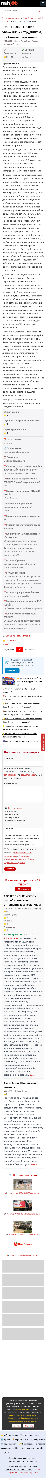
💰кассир (8, 56)
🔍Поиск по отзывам (29, 1435)
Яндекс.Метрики (22, 1409)
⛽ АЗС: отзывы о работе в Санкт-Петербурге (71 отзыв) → (22, 698)
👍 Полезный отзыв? (9, 642)
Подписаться (12, 671)
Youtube (39, 1448)
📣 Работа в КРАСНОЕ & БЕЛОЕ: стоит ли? (22, 1214)
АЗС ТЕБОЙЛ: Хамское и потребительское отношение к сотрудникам (22, 900)
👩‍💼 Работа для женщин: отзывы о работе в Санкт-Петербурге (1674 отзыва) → (21, 705)
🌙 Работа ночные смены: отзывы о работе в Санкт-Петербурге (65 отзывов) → (22, 720)
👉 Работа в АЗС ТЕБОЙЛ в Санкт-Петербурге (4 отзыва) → (30, 681)
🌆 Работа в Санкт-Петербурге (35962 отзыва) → (22, 742)
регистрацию (10, 774)
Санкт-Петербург (29, 18)
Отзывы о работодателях (26, 1458)
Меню (43, 3)
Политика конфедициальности (18, 1469)
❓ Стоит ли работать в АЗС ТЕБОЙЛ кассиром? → (18, 690)
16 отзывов (23, 889)
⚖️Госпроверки (38, 1439)
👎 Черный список (20, 1439)
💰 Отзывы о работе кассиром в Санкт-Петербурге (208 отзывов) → (19, 735)
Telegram (5, 1452)
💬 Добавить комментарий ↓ (16, 635)
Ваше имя (8, 758)
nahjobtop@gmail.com (27, 1461)
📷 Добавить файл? (13, 808)
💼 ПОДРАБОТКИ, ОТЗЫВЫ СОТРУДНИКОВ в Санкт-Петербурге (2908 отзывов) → (22, 713)
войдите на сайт (28, 774)
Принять (16, 1426)
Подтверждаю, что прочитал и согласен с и (20, 856)
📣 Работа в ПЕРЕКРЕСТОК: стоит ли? (22, 1234)
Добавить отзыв (43, 742)
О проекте (40, 1444)
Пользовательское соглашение (23, 1466)
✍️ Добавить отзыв (9, 1435)
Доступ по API (27, 1448)
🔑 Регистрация (26, 1444)
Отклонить (29, 1426)
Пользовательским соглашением (22, 1415)
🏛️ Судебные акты (9, 1444)
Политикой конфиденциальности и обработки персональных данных (20, 859)
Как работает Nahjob (10, 1448)
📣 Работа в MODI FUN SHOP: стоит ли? (22, 1193)
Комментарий (11, 783)
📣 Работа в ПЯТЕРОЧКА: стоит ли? (22, 1255)
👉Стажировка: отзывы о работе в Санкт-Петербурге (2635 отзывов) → (20, 728)
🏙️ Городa (5, 1439)
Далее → (32, 934)
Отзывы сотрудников (11, 18)
